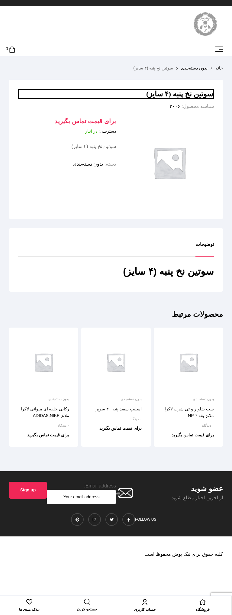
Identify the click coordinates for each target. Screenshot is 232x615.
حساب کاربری (145, 609)
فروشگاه (203, 609)
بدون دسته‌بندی (194, 68)
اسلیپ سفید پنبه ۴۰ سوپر (119, 408)
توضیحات (204, 244)
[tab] (204, 249)
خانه (219, 68)
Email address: (100, 485)
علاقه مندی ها (29, 609)
